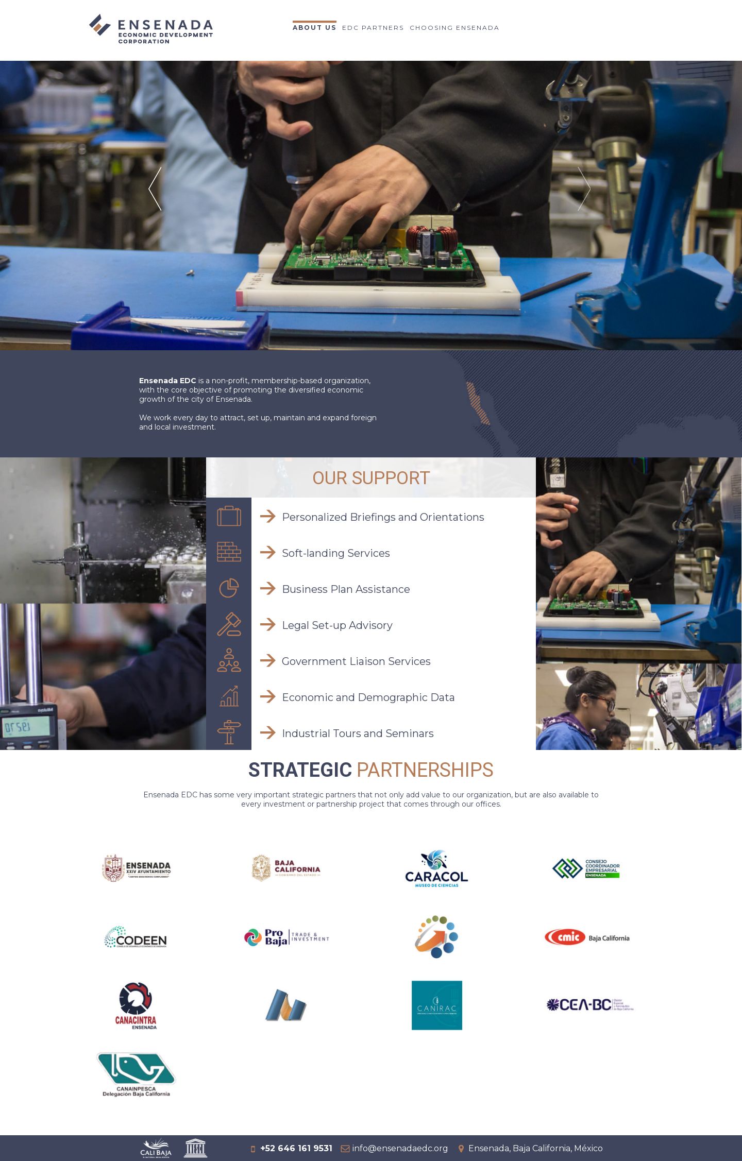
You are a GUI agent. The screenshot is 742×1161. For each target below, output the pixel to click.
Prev (156, 202)
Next (586, 202)
